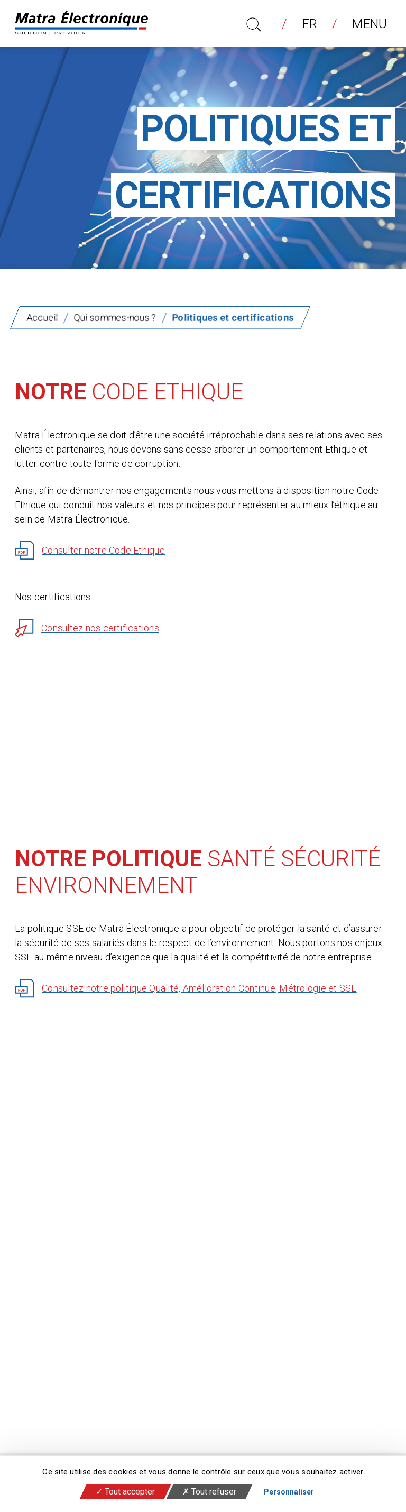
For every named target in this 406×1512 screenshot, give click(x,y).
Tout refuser (209, 1492)
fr (310, 23)
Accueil (42, 317)
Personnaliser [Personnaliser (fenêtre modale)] (289, 1492)
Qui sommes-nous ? (115, 317)
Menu (365, 23)
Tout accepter (125, 1492)
